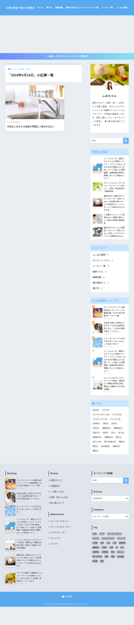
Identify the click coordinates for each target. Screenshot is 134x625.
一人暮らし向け (57, 509)
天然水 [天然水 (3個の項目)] (96, 450)
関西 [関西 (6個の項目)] (95, 464)
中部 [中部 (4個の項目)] (105, 441)
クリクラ (54, 562)
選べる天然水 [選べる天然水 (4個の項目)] (110, 459)
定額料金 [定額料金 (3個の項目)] (97, 455)
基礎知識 (59, 23)
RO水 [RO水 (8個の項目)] (96, 427)
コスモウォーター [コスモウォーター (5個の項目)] (100, 437)
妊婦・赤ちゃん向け (59, 515)
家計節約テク (101, 299)
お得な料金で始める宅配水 (24, 7)
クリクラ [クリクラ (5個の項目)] (117, 432)
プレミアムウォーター (60, 545)
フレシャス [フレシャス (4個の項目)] (115, 437)
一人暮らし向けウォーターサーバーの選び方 (67, 71)
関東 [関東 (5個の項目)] (121, 459)
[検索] (126, 156)
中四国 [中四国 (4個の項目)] (96, 441)
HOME (67, 615)
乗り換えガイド (57, 521)
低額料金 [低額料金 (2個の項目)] (106, 446)
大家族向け (55, 504)
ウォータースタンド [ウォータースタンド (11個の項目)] (101, 432)
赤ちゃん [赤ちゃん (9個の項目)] (97, 459)
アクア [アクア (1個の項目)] (105, 427)
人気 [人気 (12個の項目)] (96, 446)
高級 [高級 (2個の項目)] (95, 468)
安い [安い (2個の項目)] (121, 450)
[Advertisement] (67, 49)
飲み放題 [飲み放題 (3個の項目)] (105, 464)
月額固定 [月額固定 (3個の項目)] (108, 455)
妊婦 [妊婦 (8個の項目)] (105, 450)
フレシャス (55, 556)
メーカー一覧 (107, 23)
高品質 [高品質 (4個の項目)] (116, 464)
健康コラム (100, 288)
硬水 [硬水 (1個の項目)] (118, 455)
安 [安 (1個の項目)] (113, 450)
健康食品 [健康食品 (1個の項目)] (118, 446)
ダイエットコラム (103, 276)
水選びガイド (56, 498)
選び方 (49, 23)
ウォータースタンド (59, 539)
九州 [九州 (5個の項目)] (114, 441)
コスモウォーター (58, 551)
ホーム (40, 23)
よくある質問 (121, 23)
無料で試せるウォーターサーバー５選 (82, 23)
